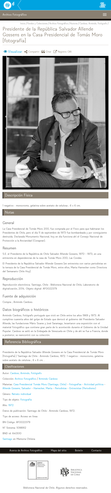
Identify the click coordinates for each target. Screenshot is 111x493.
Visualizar (15, 51)
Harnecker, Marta (42, 388)
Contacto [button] (96, 450)
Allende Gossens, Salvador (17, 388)
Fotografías (75, 384)
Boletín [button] (79, 450)
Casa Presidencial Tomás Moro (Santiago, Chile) (39, 384)
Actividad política (93, 384)
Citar (46, 51)
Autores (74, 23)
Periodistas (61, 388)
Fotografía (26, 399)
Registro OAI (63, 51)
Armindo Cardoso (48, 378)
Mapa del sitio (58, 450)
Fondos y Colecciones (37, 23)
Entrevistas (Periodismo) (82, 388)
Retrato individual (21, 394)
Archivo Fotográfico (58, 23)
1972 (11, 405)
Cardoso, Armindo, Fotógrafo (93, 23)
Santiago (7, 438)
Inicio (22, 23)
